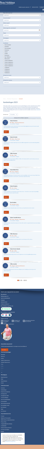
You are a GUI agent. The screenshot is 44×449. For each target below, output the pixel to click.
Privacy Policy (3, 421)
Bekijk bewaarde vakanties (25, 7)
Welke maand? (6, 23)
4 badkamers (7, 72)
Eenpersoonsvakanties (5, 391)
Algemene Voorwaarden (6, 418)
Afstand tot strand (7, 75)
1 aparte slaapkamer (9, 60)
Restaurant (7, 55)
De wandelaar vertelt (5, 405)
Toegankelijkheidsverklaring (6, 423)
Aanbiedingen (4, 389)
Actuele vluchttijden (5, 429)
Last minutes (3, 411)
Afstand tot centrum (7, 80)
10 (24, 280)
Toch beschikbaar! (4, 397)
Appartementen (4, 377)
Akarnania (3, 354)
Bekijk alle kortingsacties (10, 441)
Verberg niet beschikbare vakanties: (21, 117)
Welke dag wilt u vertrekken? (9, 28)
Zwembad (7, 46)
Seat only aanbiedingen (5, 399)
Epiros (2, 368)
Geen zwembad (8, 44)
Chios (2, 364)
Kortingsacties (4, 393)
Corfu (2, 366)
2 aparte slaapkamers (9, 62)
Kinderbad (7, 50)
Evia (2, 370)
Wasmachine (7, 58)
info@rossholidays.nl (5, 304)
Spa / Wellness (8, 57)
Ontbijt (6, 53)
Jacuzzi (6, 51)
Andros (2, 358)
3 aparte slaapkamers (9, 63)
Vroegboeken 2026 (5, 395)
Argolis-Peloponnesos (5, 360)
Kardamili (21, 98)
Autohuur (3, 387)
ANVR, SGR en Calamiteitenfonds (7, 419)
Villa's (2, 379)
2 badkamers (7, 69)
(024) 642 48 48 (35, 7)
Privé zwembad (8, 48)
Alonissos (3, 356)
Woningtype (6, 38)
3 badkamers (7, 70)
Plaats (4, 33)
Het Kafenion (3, 407)
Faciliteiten (5, 43)
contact (41, 7)
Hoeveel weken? (6, 18)
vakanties (38, 109)
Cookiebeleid (3, 425)
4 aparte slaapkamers (9, 65)
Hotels (2, 382)
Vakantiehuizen (4, 381)
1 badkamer (7, 67)
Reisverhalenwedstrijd (5, 403)
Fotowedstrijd (4, 401)
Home (4, 98)
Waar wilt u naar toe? (7, 13)
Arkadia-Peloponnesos (5, 362)
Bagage (2, 431)
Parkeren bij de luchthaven (6, 427)
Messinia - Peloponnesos (12, 98)
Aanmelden (4, 349)
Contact (2, 416)
